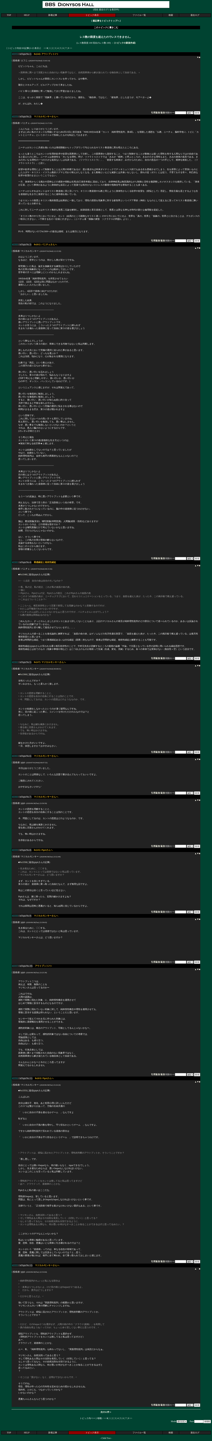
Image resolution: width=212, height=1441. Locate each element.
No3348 (23, 574)
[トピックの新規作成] (125, 43)
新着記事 (52, 15)
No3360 (23, 674)
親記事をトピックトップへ (106, 21)
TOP (9, 15)
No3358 (23, 862)
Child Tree (106, 1438)
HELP (26, 15)
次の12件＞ (106, 1412)
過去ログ (195, 15)
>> (71, 48)
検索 (171, 15)
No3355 (23, 1090)
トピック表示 (92, 15)
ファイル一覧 (139, 15)
